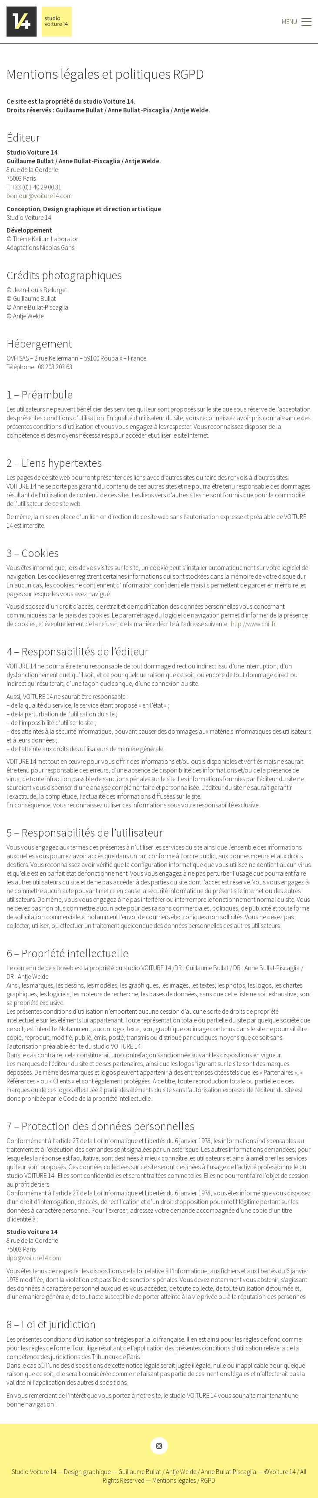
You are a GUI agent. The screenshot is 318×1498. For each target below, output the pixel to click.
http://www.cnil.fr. (254, 624)
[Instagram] (159, 1445)
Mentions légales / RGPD (183, 1480)
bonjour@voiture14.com (39, 196)
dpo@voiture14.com (34, 1258)
